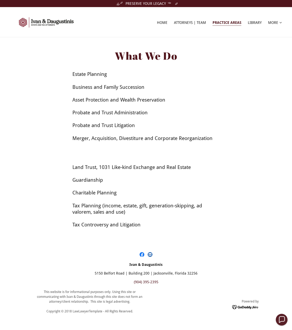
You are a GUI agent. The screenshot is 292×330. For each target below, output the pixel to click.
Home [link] (162, 22)
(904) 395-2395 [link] (146, 282)
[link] (46, 22)
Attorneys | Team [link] (190, 22)
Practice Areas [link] (227, 22)
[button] (275, 22)
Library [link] (255, 22)
